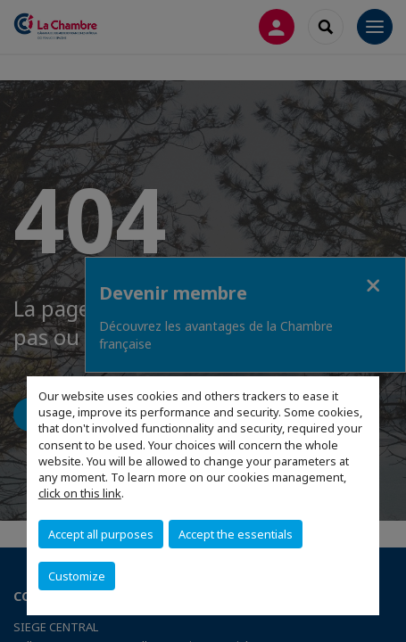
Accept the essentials (235, 534)
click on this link (79, 493)
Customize (76, 576)
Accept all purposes (100, 534)
